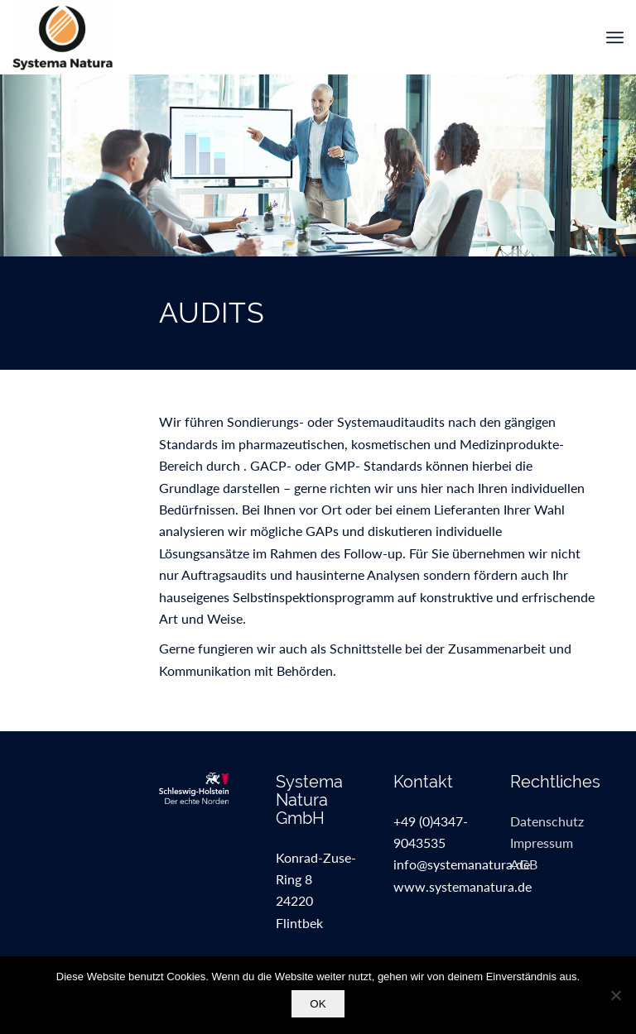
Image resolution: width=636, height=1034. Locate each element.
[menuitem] (615, 37)
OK (317, 1004)
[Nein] (615, 995)
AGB (523, 864)
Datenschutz (547, 821)
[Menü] (615, 37)
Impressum (541, 842)
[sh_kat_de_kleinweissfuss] (201, 788)
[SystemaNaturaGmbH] (62, 37)
